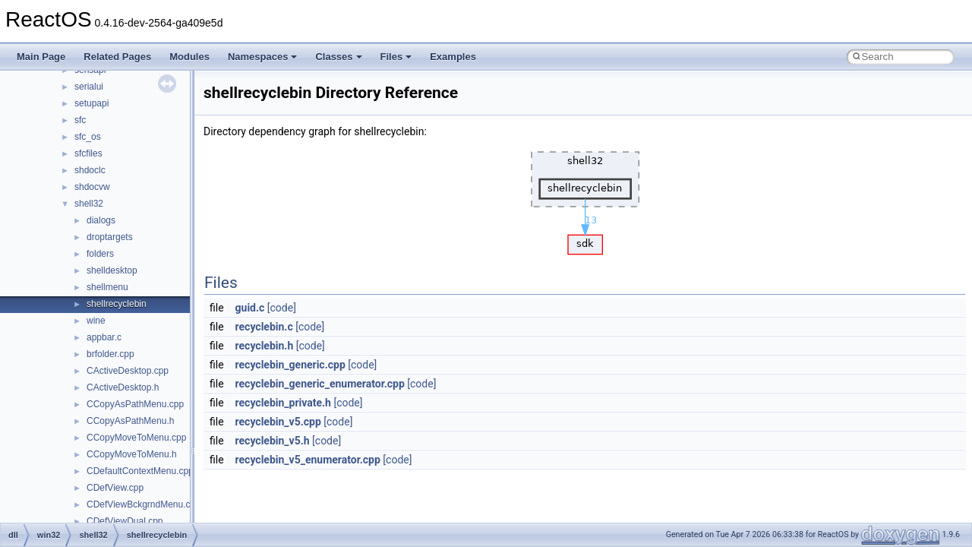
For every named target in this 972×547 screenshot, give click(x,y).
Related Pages (117, 56)
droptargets (110, 237)
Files (396, 56)
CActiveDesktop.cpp (128, 370)
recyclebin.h (264, 346)
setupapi (91, 103)
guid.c (250, 308)
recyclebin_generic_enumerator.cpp (320, 384)
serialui (88, 86)
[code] (281, 308)
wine (96, 320)
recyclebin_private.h (283, 403)
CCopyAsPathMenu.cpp (135, 404)
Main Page (41, 56)
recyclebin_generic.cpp (290, 365)
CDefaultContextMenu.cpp (140, 471)
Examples (453, 56)
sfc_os (87, 136)
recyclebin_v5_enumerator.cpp (307, 460)
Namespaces (263, 56)
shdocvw (92, 187)
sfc (80, 120)
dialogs (101, 220)
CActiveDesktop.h (123, 387)
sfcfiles (88, 153)
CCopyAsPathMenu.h (130, 421)
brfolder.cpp (110, 354)
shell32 (88, 203)
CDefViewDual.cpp (125, 521)
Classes (338, 56)
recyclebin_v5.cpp (278, 422)
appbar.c (104, 337)
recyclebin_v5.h (272, 441)
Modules (189, 56)
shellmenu (107, 287)
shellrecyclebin (117, 304)
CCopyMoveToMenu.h (132, 454)
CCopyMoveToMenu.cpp (136, 437)
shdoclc (90, 170)
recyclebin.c (264, 327)
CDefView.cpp (115, 487)
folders (100, 253)
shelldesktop (112, 270)
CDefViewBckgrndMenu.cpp (143, 504)
